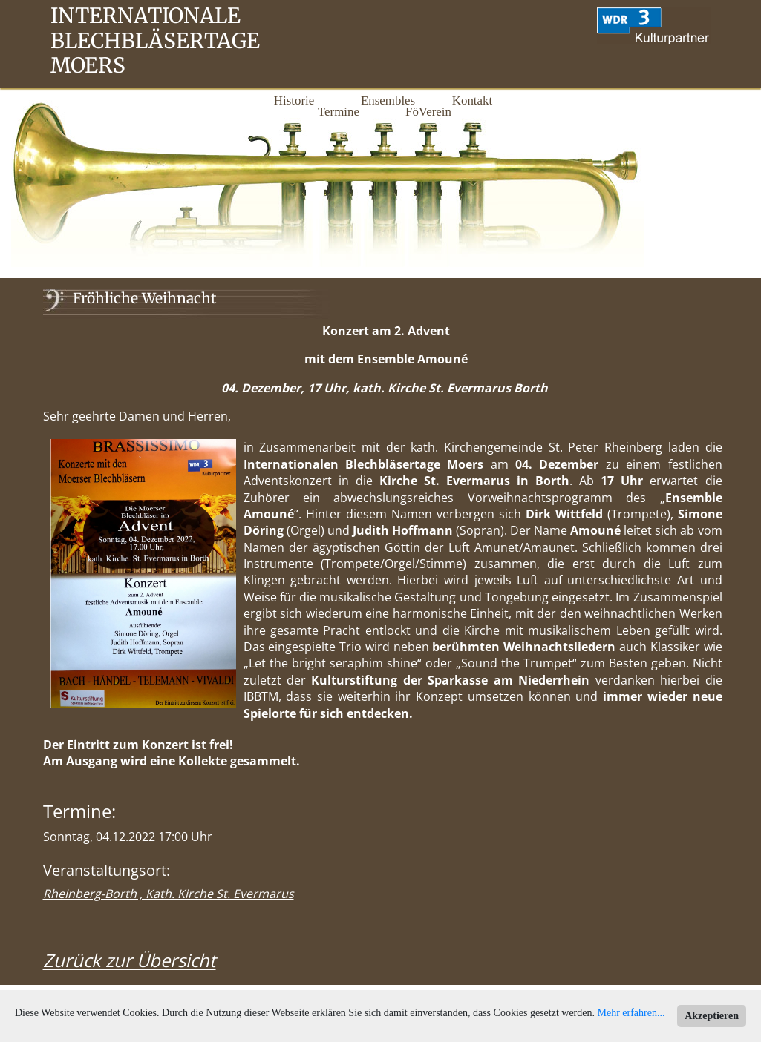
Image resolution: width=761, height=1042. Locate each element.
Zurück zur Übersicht (129, 960)
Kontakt (472, 100)
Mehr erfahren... (631, 1012)
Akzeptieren (712, 1015)
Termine (338, 112)
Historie (294, 100)
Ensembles (383, 100)
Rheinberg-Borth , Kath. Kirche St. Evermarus (168, 894)
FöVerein (427, 112)
